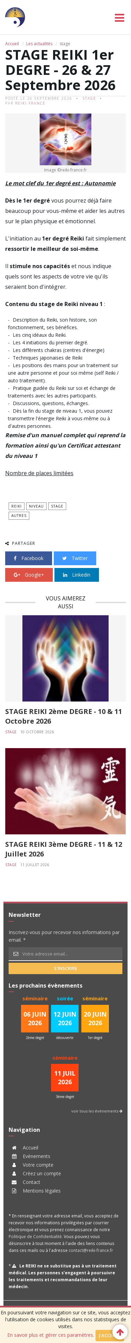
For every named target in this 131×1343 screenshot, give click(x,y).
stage (89, 98)
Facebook (28, 558)
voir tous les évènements (96, 1111)
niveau (36, 506)
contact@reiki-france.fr (91, 1250)
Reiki (16, 506)
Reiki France (30, 103)
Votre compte (38, 1164)
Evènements (36, 1156)
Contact (31, 1182)
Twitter (75, 558)
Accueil (12, 44)
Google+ (29, 574)
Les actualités (39, 44)
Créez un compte (42, 1173)
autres (19, 515)
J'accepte (110, 1335)
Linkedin (76, 574)
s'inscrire (65, 968)
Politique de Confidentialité (35, 1236)
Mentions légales (42, 1190)
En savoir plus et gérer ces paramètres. (50, 1335)
